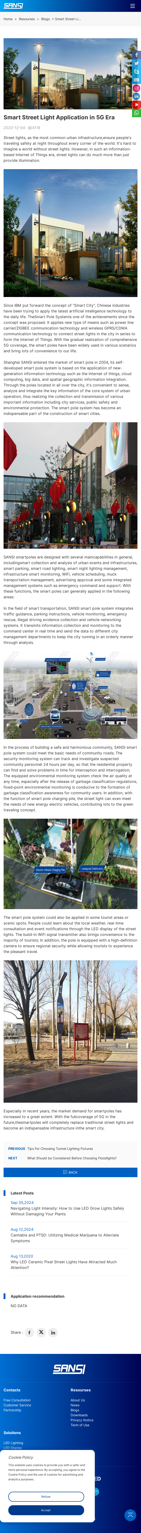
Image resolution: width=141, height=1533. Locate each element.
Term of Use (80, 1425)
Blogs (45, 19)
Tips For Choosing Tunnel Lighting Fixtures (50, 1148)
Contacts (12, 1390)
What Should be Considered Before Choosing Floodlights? (62, 1158)
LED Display (13, 1448)
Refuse (45, 1496)
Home (8, 19)
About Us (78, 1400)
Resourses (27, 19)
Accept (45, 1510)
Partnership (12, 1410)
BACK (70, 1172)
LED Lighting (13, 1443)
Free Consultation (17, 1400)
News (75, 1405)
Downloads (79, 1415)
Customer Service (17, 1405)
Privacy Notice (82, 1420)
